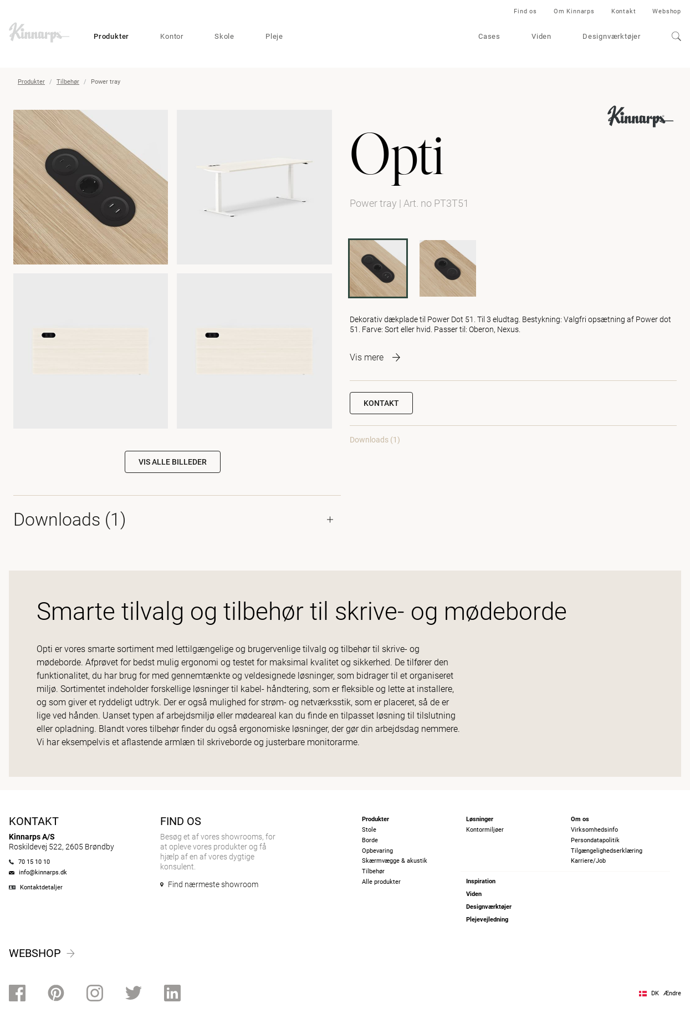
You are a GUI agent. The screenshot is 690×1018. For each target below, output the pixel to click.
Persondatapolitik (595, 840)
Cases (489, 36)
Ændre (672, 993)
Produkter (111, 36)
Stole (369, 829)
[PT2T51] (448, 268)
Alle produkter (381, 881)
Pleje (274, 36)
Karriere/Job (588, 860)
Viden (541, 36)
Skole (224, 36)
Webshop (666, 11)
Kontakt (623, 11)
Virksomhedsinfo (594, 829)
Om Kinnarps (574, 11)
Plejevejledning (487, 919)
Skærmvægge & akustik (394, 860)
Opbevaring (377, 850)
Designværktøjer (611, 36)
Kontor (171, 36)
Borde (370, 840)
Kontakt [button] (381, 403)
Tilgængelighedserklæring (606, 850)
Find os (525, 11)
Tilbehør (68, 81)
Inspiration (480, 881)
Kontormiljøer (485, 829)
